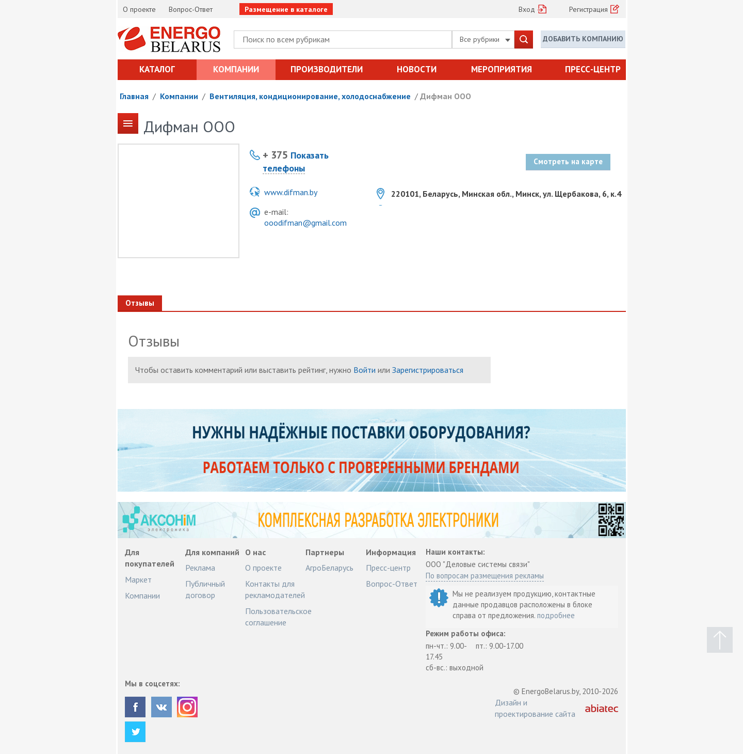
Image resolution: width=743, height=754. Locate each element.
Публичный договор (205, 589)
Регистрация (588, 9)
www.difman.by (290, 192)
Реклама (200, 567)
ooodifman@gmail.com (305, 222)
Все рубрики (485, 39)
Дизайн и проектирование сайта (535, 708)
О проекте (139, 9)
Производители (326, 69)
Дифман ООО (445, 96)
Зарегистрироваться (427, 370)
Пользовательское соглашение (278, 616)
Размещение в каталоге (286, 9)
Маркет (138, 579)
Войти (364, 370)
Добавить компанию (583, 38)
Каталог (157, 69)
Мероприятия (501, 69)
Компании (236, 69)
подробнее (556, 615)
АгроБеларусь (329, 567)
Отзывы (139, 303)
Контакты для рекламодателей (275, 589)
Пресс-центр (593, 69)
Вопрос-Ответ (191, 9)
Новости (417, 69)
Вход (527, 9)
